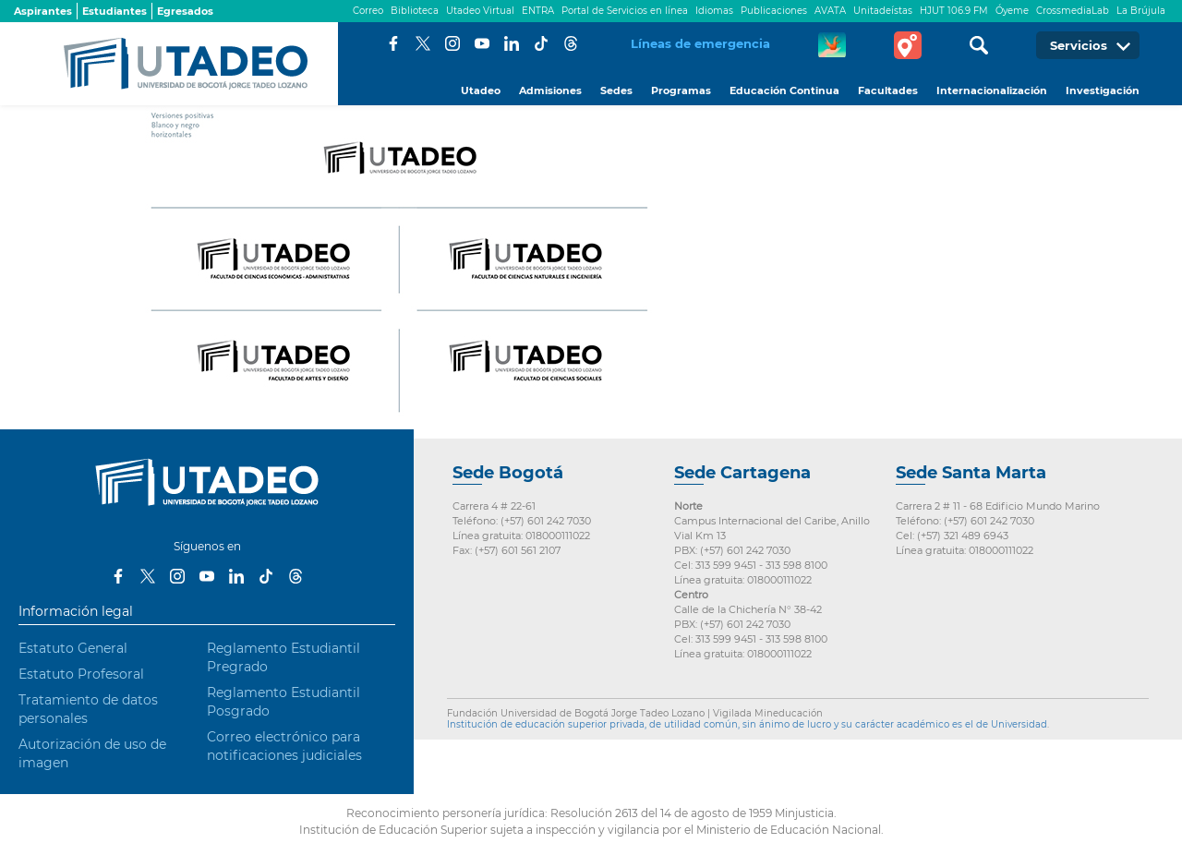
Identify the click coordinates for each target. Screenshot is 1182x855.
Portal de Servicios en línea (624, 11)
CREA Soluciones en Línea (832, 45)
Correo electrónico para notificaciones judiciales (284, 746)
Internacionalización (991, 90)
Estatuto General (72, 648)
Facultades (888, 90)
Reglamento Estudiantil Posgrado (283, 701)
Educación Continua (784, 90)
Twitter (423, 43)
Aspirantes (43, 11)
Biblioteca (415, 11)
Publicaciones (774, 11)
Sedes (616, 90)
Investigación (1103, 90)
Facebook (393, 43)
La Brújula (1140, 11)
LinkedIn (511, 43)
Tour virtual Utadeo (908, 45)
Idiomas (714, 11)
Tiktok (541, 43)
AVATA (830, 11)
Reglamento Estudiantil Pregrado (283, 657)
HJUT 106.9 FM (954, 11)
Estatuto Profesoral (81, 674)
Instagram (452, 43)
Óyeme (1012, 11)
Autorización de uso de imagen (92, 753)
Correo (368, 11)
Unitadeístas (882, 11)
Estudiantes (114, 11)
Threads (570, 43)
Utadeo (481, 90)
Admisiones (550, 90)
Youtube (482, 43)
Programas (681, 90)
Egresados (185, 11)
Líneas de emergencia (700, 43)
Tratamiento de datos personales (88, 709)
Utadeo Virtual (480, 11)
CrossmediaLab (1072, 11)
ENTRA (538, 11)
